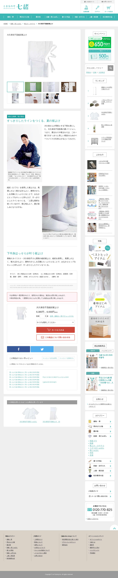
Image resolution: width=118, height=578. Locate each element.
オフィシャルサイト (96, 539)
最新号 (93, 351)
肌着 (91, 443)
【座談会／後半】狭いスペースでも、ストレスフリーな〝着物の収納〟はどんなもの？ (104, 203)
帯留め (88, 72)
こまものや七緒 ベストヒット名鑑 (104, 162)
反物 (94, 72)
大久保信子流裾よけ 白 (51, 422)
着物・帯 (9, 539)
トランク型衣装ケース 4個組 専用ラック (106, 139)
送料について (38, 545)
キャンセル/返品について (42, 550)
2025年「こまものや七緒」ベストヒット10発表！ (104, 188)
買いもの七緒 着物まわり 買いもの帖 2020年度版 (24, 382)
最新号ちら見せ (94, 547)
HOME (6, 24)
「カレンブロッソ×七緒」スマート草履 (106, 101)
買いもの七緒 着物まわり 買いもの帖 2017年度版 (24, 375)
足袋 (91, 455)
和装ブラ (93, 441)
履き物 (9, 545)
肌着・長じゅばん (16, 24)
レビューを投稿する (67, 358)
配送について (38, 542)
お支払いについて (39, 547)
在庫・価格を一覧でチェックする (62, 316)
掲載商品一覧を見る (107, 367)
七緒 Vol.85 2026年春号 (105, 356)
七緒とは (92, 542)
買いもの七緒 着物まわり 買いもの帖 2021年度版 (24, 384)
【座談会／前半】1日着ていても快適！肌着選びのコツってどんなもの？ (104, 215)
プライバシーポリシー (69, 542)
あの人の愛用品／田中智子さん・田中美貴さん (104, 226)
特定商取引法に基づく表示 (70, 539)
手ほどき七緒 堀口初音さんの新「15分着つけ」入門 (106, 381)
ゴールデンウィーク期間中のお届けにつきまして (100, 405)
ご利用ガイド (38, 539)
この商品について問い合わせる (55, 337)
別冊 (92, 373)
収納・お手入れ (11, 553)
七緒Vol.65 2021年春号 (49, 382)
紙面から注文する (92, 519)
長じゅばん (94, 450)
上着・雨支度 (11, 556)
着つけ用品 (10, 550)
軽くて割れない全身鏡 (106, 126)
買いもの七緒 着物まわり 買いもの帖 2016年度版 (24, 372)
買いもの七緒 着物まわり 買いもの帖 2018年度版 (24, 377)
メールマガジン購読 (40, 553)
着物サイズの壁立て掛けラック (106, 88)
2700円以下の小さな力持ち (103, 174)
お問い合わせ (38, 556)
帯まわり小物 (11, 542)
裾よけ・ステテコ (29, 24)
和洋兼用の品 (11, 558)
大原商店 (102, 72)
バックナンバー (106, 351)
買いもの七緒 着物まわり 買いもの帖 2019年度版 (24, 379)
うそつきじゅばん (97, 448)
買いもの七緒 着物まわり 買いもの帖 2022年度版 (24, 387)
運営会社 (65, 545)
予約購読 (92, 553)
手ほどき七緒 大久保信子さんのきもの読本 (56, 377)
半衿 (91, 453)
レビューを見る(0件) (50, 358)
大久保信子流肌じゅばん (28, 422)
